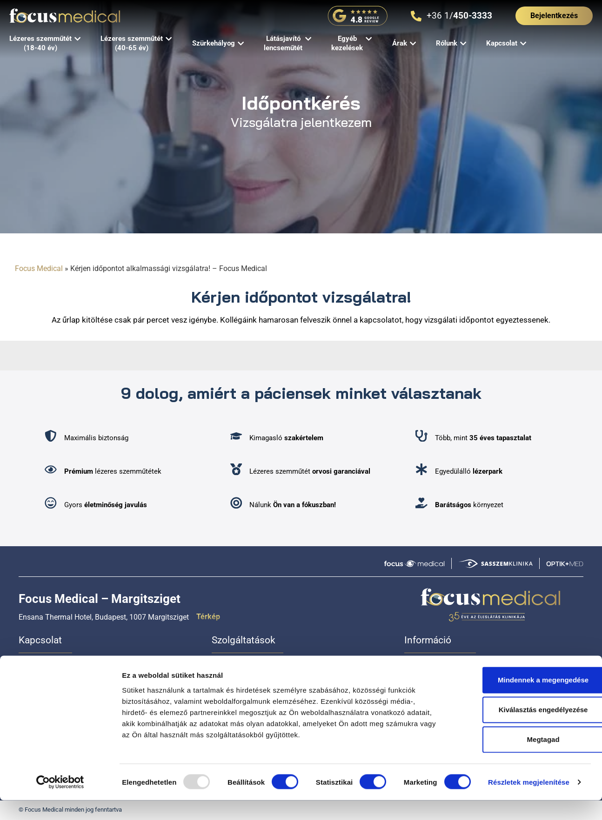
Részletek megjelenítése (528, 802)
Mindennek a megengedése (524, 699)
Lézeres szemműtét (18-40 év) (261, 665)
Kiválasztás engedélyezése (524, 729)
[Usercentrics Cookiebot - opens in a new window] (60, 802)
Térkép (208, 616)
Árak (411, 665)
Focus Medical (39, 268)
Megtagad (524, 759)
